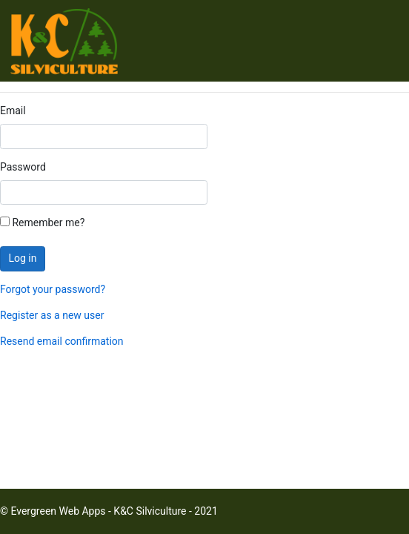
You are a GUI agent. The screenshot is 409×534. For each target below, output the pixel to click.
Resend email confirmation (62, 341)
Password (23, 167)
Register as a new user (52, 315)
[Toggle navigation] (380, 43)
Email (13, 110)
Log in (23, 258)
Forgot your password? (52, 289)
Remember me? (42, 222)
